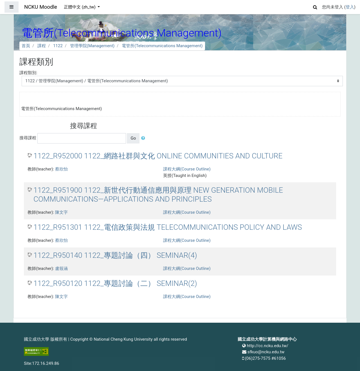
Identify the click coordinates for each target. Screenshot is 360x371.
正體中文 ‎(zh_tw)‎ (80, 7)
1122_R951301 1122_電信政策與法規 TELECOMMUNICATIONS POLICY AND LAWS (167, 227)
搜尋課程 (27, 137)
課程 (41, 45)
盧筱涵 (61, 268)
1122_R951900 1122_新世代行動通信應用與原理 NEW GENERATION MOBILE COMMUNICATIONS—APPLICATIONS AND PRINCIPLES (158, 194)
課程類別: (28, 72)
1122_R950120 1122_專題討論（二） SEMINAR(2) (115, 283)
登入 (350, 7)
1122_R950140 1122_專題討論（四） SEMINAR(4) (115, 255)
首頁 (26, 45)
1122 (58, 45)
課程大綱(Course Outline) (186, 169)
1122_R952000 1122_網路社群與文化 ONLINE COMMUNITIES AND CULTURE (157, 156)
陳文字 (61, 212)
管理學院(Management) (92, 45)
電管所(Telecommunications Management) (162, 45)
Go (133, 138)
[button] (315, 6)
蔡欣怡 (61, 169)
